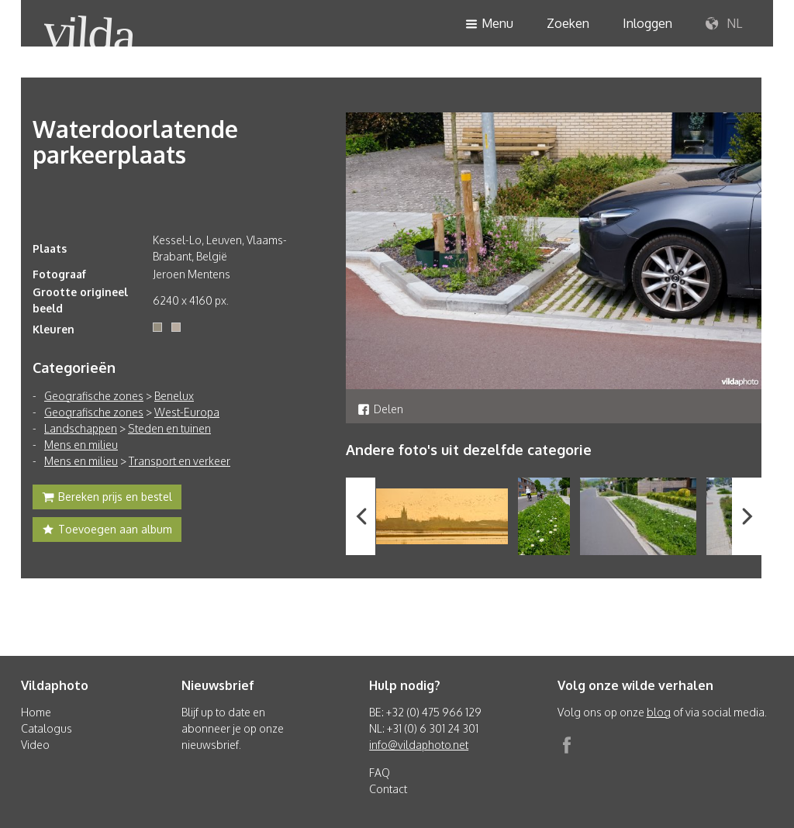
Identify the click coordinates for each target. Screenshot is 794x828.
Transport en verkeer (179, 460)
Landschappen (80, 428)
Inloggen (647, 23)
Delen (380, 409)
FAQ (379, 772)
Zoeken (568, 23)
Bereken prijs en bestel (107, 498)
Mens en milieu (81, 444)
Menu (489, 24)
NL (724, 24)
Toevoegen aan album (107, 531)
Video (35, 744)
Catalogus (46, 728)
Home (36, 712)
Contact (388, 788)
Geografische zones (93, 395)
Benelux (174, 395)
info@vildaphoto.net (418, 744)
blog (659, 712)
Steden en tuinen (169, 428)
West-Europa (186, 412)
